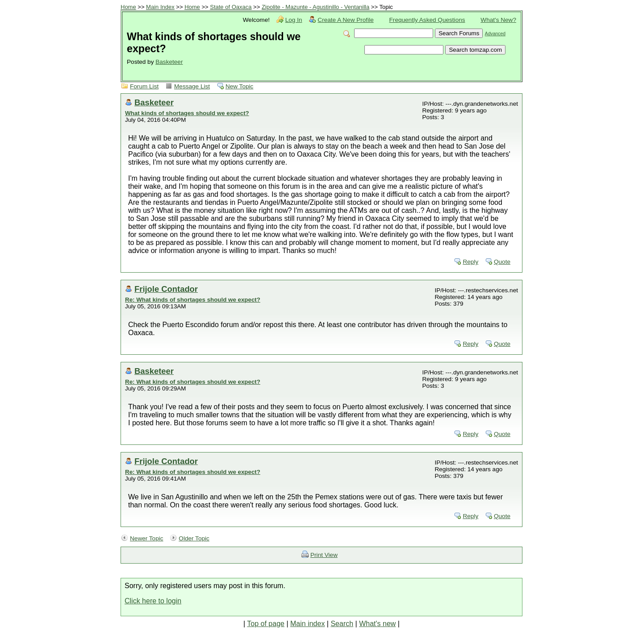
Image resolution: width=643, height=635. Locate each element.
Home (128, 7)
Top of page (265, 623)
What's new (377, 623)
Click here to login (153, 601)
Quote (502, 261)
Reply (470, 261)
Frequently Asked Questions (427, 20)
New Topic (239, 86)
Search (341, 623)
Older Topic (194, 538)
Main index (307, 623)
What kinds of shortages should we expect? (187, 113)
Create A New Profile (345, 20)
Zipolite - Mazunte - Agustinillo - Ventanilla (315, 7)
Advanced (495, 33)
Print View (324, 555)
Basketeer (169, 61)
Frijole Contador (166, 289)
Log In (293, 20)
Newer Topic (146, 538)
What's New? (498, 20)
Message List (192, 86)
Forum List (144, 86)
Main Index (160, 7)
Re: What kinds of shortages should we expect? (192, 299)
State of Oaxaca (230, 7)
